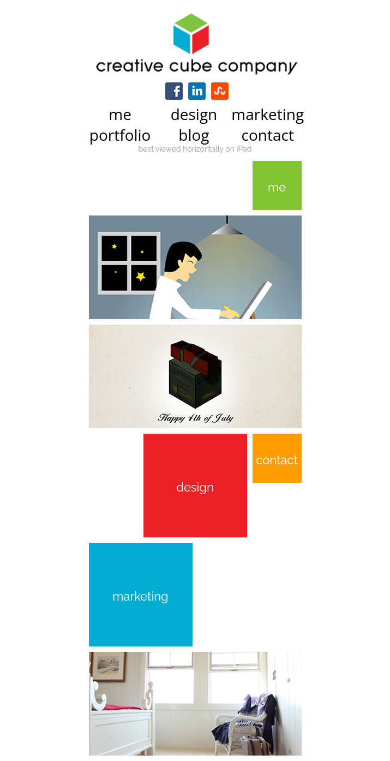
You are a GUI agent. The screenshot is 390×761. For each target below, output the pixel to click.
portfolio (120, 134)
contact (277, 460)
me (277, 187)
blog (193, 134)
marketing (140, 596)
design (194, 487)
